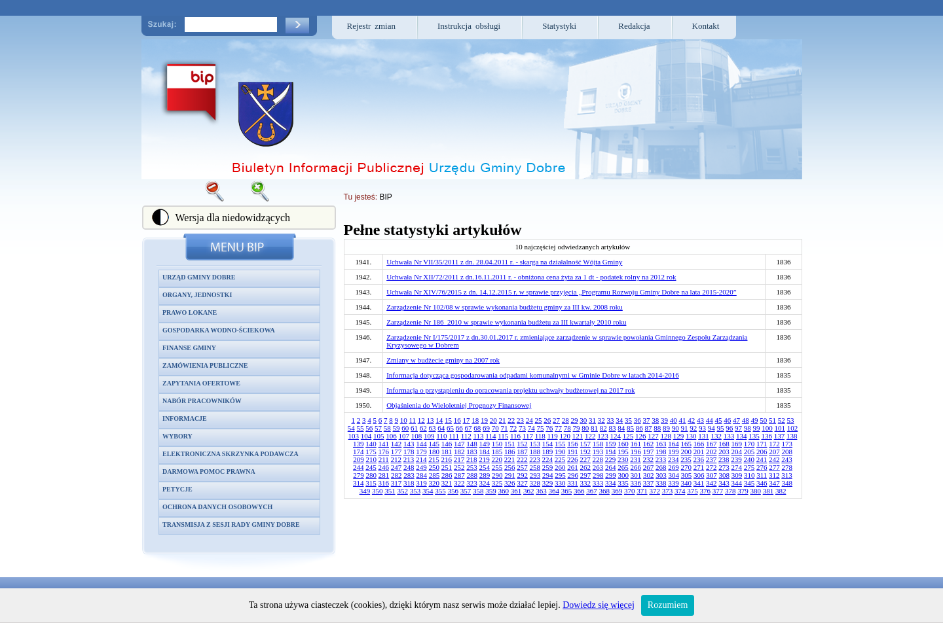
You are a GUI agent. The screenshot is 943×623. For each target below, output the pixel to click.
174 (358, 451)
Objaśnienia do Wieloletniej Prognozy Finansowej (458, 405)
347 (774, 483)
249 (421, 467)
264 (610, 467)
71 (504, 428)
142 (396, 444)
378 (730, 491)
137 (779, 436)
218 (471, 459)
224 (547, 459)
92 (693, 428)
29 (574, 420)
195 (623, 451)
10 (403, 420)
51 (772, 420)
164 (673, 444)
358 (478, 491)
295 (560, 475)
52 (781, 420)
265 (623, 467)
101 (780, 428)
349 (365, 491)
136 (766, 436)
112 (466, 436)
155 (560, 444)
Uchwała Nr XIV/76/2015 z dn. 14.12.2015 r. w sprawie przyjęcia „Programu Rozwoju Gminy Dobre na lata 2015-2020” (561, 292)
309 (737, 475)
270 (686, 467)
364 (553, 491)
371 (642, 491)
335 (623, 483)
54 (351, 428)
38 (655, 420)
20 (493, 420)
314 (358, 483)
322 (459, 483)
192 (585, 451)
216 (447, 459)
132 (716, 436)
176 (384, 451)
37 (646, 420)
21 (502, 420)
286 (447, 475)
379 (743, 491)
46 (727, 420)
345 (749, 483)
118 (540, 436)
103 (354, 436)
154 (547, 444)
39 (664, 420)
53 (790, 420)
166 (699, 444)
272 (711, 467)
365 (566, 491)
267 (648, 467)
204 (737, 451)
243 (786, 459)
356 (452, 491)
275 (749, 467)
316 (384, 483)
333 (598, 483)
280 (371, 475)
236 (699, 459)
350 (377, 491)
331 (572, 483)
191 (572, 451)
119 (552, 436)
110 (441, 436)
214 (421, 459)
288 (471, 475)
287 (459, 475)
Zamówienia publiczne (205, 365)
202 (711, 451)
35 (628, 420)
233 (661, 459)
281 (384, 475)
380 (755, 491)
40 (673, 420)
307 (711, 475)
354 (428, 491)
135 (754, 436)
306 (699, 475)
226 (572, 459)
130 (691, 436)
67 (468, 428)
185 (497, 451)
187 (522, 451)
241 (761, 459)
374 (680, 491)
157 (585, 444)
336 (636, 483)
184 (484, 451)
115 (503, 436)
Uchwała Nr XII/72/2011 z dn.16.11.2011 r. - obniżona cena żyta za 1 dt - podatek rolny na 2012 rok (531, 277)
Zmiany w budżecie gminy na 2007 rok (443, 360)
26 (547, 420)
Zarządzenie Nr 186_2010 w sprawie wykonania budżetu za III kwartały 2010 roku (506, 322)
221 (509, 459)
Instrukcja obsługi (468, 26)
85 (630, 428)
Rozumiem (668, 605)
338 (661, 483)
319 (421, 483)
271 (699, 467)
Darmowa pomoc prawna (208, 471)
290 (497, 475)
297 (585, 475)
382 (780, 491)
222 (522, 459)
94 (711, 428)
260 (560, 467)
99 (756, 428)
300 (623, 475)
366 (579, 491)
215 (433, 459)
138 (792, 436)
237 (711, 459)
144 (421, 444)
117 (528, 436)
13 (430, 420)
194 (610, 451)
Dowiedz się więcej (599, 605)
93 (702, 428)
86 (639, 428)
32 (601, 420)
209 (358, 459)
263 (598, 467)
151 (509, 444)
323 (471, 483)
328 (535, 483)
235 (686, 459)
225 (560, 459)
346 (761, 483)
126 (640, 436)
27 (556, 420)
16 (457, 420)
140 (371, 444)
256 (509, 467)
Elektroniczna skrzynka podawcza (230, 453)
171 (761, 444)
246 (384, 467)
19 (484, 420)
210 (371, 459)
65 (450, 428)
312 (774, 475)
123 (602, 436)
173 (787, 444)
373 (667, 491)
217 (459, 459)
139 (358, 444)
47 (736, 420)
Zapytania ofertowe (201, 383)
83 (612, 428)
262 (585, 467)
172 (774, 444)
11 (412, 420)
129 (678, 436)
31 (592, 420)
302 (648, 475)
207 (774, 451)
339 (673, 483)
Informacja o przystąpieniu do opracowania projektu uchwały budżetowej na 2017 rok (510, 390)
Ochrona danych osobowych (217, 506)
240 (749, 459)
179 (421, 451)
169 (737, 444)
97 (738, 428)
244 (358, 467)
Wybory (177, 436)
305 (686, 475)
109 (429, 436)
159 (610, 444)
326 (509, 483)
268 (661, 467)
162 (648, 444)
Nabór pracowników (202, 400)
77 (558, 428)
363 (541, 491)
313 (786, 475)
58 (387, 428)
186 (509, 451)
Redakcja (634, 26)
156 (572, 444)
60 (405, 428)
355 (440, 491)
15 (448, 420)
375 (692, 491)
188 (535, 451)
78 (567, 428)
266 (636, 467)
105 (378, 436)
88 (657, 428)
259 (547, 467)
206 (761, 451)
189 (547, 451)
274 (737, 467)
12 (421, 420)
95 (720, 428)
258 (535, 467)
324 (484, 483)
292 (522, 475)
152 (522, 444)
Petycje (177, 489)
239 (736, 459)
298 (598, 475)
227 (585, 459)
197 (648, 451)
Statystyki (559, 26)
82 (603, 428)
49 (754, 420)
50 (763, 420)
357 (466, 491)
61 (414, 428)
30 (583, 420)
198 (661, 451)
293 (535, 475)
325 (497, 483)
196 (636, 451)
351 (390, 491)
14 (439, 420)
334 (610, 483)
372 (654, 491)
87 (648, 428)
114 (490, 436)
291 (509, 475)
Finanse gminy (189, 347)
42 (691, 420)
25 (538, 420)
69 (486, 428)
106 (391, 436)
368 (604, 491)
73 (522, 428)
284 (421, 475)
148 (471, 444)
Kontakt (706, 26)
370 (629, 491)
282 (396, 475)
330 (560, 483)
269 (673, 467)
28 (565, 420)
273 (724, 467)
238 (724, 459)
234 (673, 459)
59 (396, 428)
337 (648, 483)
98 (747, 428)
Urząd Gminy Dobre (198, 277)
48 (745, 420)
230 (623, 459)
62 (423, 428)
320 (434, 483)
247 (396, 467)
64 (441, 428)
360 (503, 491)
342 (711, 483)
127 (653, 436)
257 (522, 467)
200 (686, 451)
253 (471, 467)
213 (409, 459)
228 (598, 459)
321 (447, 483)
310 (749, 475)
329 (547, 483)
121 (577, 436)
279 (358, 475)
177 (396, 451)
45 (718, 420)
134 (741, 436)
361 (516, 491)
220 (497, 459)
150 (497, 444)
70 (495, 428)
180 (434, 451)
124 (615, 436)
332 (585, 483)
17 (466, 420)
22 (511, 420)
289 (484, 475)
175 (371, 451)
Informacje (184, 418)
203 (724, 451)
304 (673, 475)
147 (459, 444)
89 (666, 428)
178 (409, 451)
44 (709, 420)
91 (684, 428)
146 (447, 444)
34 (619, 420)
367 (591, 491)
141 (384, 444)
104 (366, 436)
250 (434, 467)
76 (549, 428)
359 (490, 491)
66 (459, 428)
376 (705, 491)
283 (409, 475)
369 (617, 491)
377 (718, 491)
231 (635, 459)
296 (572, 475)
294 (547, 475)
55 (360, 428)
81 (594, 428)
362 (528, 491)
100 (767, 428)
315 (371, 483)
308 (724, 475)
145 (434, 444)
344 (737, 483)
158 (598, 444)
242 (774, 459)
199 (673, 451)
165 (686, 444)
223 (534, 459)
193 (598, 451)
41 (682, 420)
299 (610, 475)
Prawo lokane (189, 312)
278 (787, 467)
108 (416, 436)
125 (628, 436)
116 (515, 436)
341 (699, 483)
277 (774, 467)
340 (686, 483)
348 (787, 483)
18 (475, 420)
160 (623, 444)
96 (729, 428)
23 (520, 420)
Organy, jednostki (197, 294)
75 (540, 428)
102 (792, 428)
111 (454, 436)
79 (576, 428)
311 (761, 475)
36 (637, 420)
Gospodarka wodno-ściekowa (218, 330)
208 (787, 451)
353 (415, 491)
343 (724, 483)
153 (535, 444)
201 (699, 451)
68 (477, 428)
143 (409, 444)
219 (484, 459)
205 (749, 451)
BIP (385, 197)
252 (459, 467)
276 (761, 467)
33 (610, 420)
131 (703, 436)
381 (768, 491)
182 (459, 451)
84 (621, 428)
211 (384, 459)
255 (497, 467)
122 (590, 436)
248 (409, 467)
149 (484, 444)
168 (724, 444)
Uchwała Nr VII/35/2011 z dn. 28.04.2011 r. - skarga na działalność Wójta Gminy (504, 262)
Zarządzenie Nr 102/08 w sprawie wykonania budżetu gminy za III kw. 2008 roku (504, 307)
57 (378, 428)
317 (396, 483)
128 (665, 436)
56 (369, 428)
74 (531, 428)
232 (648, 459)
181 (447, 451)
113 (478, 436)
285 (434, 475)
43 (700, 420)
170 (749, 444)
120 (564, 436)
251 (447, 467)
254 (484, 467)
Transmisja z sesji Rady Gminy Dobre (231, 524)
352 (402, 491)
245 (371, 467)
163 (661, 444)
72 (513, 428)
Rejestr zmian (371, 26)
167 (711, 444)
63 (432, 428)
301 (636, 475)
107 (404, 436)
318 (409, 483)
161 (636, 444)
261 (572, 467)
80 (585, 428)
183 (471, 451)
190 (560, 451)
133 (729, 436)
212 (396, 459)
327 (522, 483)
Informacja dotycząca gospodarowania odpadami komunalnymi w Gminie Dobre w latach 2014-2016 (532, 375)
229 (610, 459)
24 (529, 420)
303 (661, 475)
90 (675, 428)
